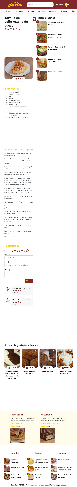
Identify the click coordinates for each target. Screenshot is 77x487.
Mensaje (7, 270)
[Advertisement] (18, 42)
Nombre (7, 254)
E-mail (6, 262)
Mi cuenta (59, 4)
